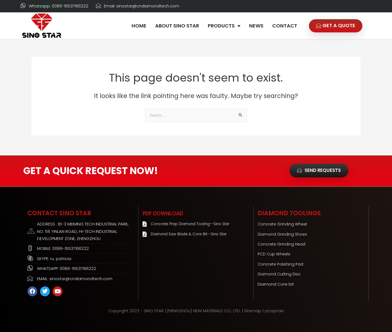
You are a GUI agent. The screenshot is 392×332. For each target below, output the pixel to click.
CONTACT (284, 25)
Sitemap (252, 311)
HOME (139, 25)
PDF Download (167, 213)
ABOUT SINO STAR (177, 25)
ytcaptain (274, 311)
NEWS (256, 25)
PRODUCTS (224, 26)
